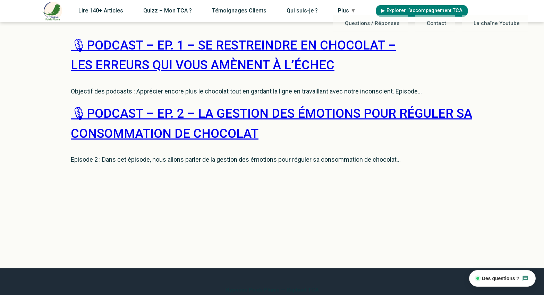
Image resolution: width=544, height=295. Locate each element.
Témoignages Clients (274, 10)
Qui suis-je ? (327, 10)
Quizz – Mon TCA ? (212, 10)
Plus (362, 10)
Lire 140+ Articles (155, 10)
